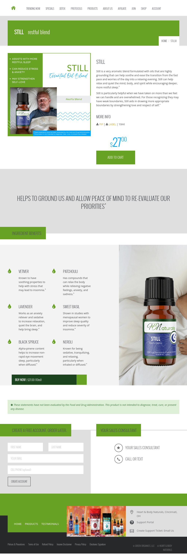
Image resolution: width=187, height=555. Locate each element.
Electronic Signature (102, 546)
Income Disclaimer (66, 546)
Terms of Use (34, 546)
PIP (102, 125)
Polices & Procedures (16, 546)
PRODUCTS (31, 525)
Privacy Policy (83, 546)
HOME (164, 42)
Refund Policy (49, 546)
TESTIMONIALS (50, 525)
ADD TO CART (116, 158)
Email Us (169, 532)
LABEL (113, 125)
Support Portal (145, 523)
